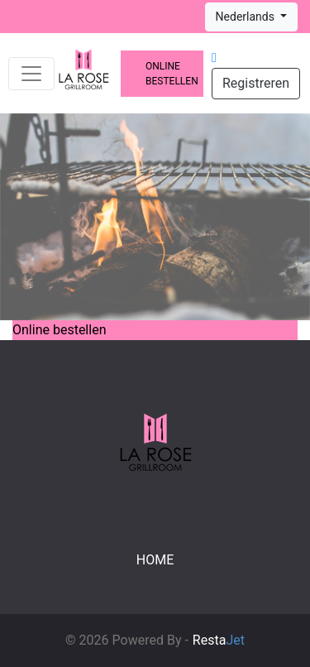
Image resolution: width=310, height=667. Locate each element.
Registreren (255, 83)
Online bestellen (171, 73)
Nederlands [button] (247, 16)
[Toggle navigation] (31, 73)
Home (155, 560)
